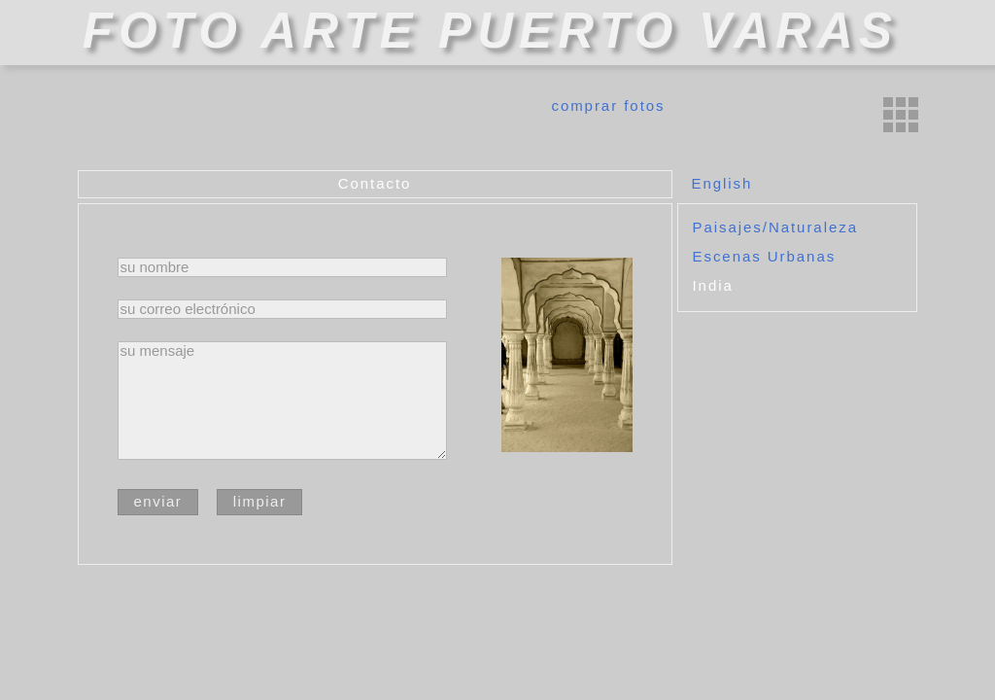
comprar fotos (608, 105)
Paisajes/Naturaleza (775, 227)
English (722, 183)
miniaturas (900, 114)
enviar (158, 501)
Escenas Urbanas (765, 256)
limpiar (260, 501)
